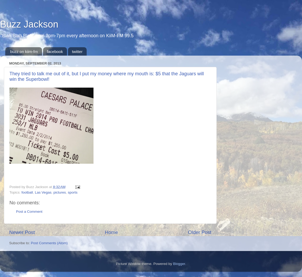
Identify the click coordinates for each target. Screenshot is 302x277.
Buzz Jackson (29, 24)
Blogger (179, 264)
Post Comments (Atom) (49, 243)
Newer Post (22, 232)
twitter (77, 51)
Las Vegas (43, 192)
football (27, 192)
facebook (55, 51)
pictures (59, 192)
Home (111, 232)
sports (72, 192)
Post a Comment (29, 212)
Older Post (199, 232)
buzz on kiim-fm (24, 51)
